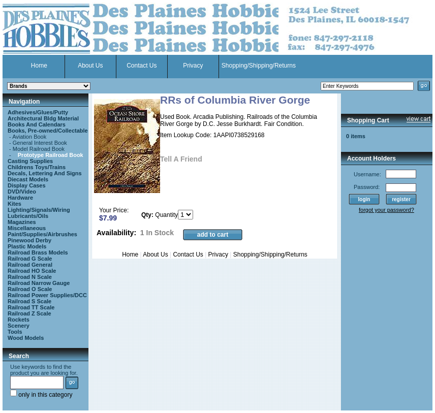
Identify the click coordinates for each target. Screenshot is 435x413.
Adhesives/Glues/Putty (38, 112)
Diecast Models (28, 179)
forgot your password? (386, 210)
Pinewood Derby (29, 240)
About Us (90, 65)
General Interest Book (40, 143)
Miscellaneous (27, 228)
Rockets (18, 319)
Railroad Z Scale (29, 313)
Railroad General (30, 265)
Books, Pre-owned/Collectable (48, 131)
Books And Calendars (37, 124)
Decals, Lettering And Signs (45, 173)
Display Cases (27, 185)
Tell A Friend (181, 159)
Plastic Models (27, 246)
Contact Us (142, 65)
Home (39, 65)
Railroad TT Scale (31, 307)
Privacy (193, 65)
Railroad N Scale (30, 277)
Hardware (20, 198)
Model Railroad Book (39, 149)
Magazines (22, 222)
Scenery (18, 326)
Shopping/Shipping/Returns (259, 65)
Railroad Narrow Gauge (39, 283)
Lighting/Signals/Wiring (39, 210)
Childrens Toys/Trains (37, 167)
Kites (14, 204)
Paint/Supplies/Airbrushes (42, 234)
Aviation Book (29, 137)
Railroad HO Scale (32, 271)
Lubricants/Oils (28, 216)
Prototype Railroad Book (50, 155)
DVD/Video (22, 191)
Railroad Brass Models (38, 252)
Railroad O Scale (30, 289)
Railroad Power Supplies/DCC (47, 295)
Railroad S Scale (29, 301)
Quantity (166, 214)
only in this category (41, 394)
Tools (15, 332)
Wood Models (26, 338)
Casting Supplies (30, 161)
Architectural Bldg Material (43, 118)
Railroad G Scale (30, 259)
